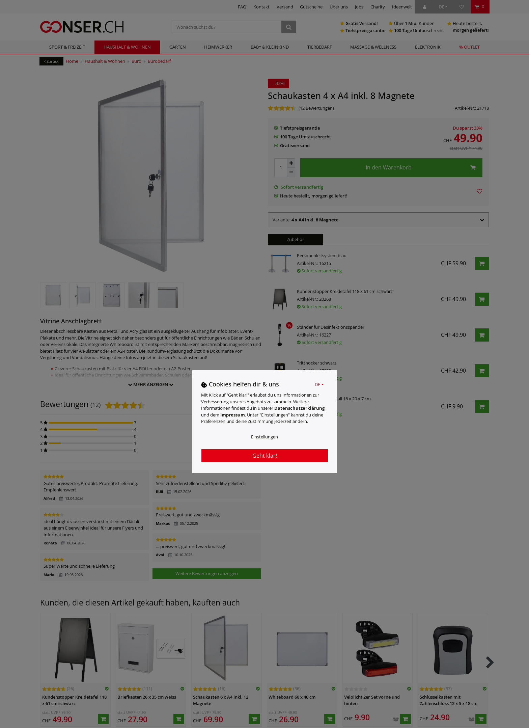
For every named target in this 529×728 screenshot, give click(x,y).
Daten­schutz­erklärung (299, 408)
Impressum (232, 415)
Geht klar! (264, 455)
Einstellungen (264, 437)
